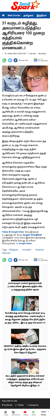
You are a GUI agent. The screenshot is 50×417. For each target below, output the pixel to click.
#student (26, 249)
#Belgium (13, 249)
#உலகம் (42, 54)
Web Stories (14, 15)
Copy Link (24, 60)
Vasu (34, 54)
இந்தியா (42, 15)
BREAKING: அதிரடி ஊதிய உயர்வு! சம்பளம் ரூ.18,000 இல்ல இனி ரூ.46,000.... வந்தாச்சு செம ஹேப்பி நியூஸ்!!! (25, 349)
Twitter (19, 405)
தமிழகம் (28, 15)
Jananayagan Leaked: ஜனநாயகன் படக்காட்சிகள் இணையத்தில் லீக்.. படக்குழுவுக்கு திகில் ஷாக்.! (25, 286)
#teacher (39, 249)
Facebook (7, 405)
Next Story (43, 413)
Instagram (33, 405)
